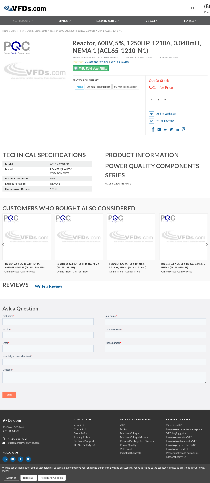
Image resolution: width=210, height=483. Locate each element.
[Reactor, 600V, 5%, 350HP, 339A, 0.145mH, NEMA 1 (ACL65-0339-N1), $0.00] (183, 237)
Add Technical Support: (86, 80)
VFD (122, 425)
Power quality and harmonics (182, 452)
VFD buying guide (176, 433)
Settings (11, 478)
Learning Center (108, 20)
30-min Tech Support (98, 86)
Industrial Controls (130, 452)
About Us (79, 425)
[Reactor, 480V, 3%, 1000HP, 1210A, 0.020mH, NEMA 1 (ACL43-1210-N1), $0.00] (131, 237)
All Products (23, 20)
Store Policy (81, 433)
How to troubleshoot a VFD (182, 441)
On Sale (152, 20)
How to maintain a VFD (179, 437)
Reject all (28, 478)
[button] (118, 61)
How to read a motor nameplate (184, 429)
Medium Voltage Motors (134, 437)
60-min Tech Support (125, 86)
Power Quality (128, 444)
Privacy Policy (82, 437)
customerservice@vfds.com (24, 442)
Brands (64, 20)
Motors (124, 429)
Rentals (190, 20)
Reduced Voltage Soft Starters (137, 441)
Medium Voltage (129, 433)
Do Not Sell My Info (85, 444)
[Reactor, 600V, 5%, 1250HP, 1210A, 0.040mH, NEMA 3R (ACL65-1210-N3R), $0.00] (26, 237)
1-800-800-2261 (17, 438)
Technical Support (84, 441)
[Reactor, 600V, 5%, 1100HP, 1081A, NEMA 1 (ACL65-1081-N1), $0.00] (78, 237)
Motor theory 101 (176, 456)
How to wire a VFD (177, 448)
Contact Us (80, 429)
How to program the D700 (181, 444)
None (80, 86)
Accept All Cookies (52, 478)
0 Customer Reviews (96, 61)
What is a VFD (174, 425)
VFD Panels (126, 448)
